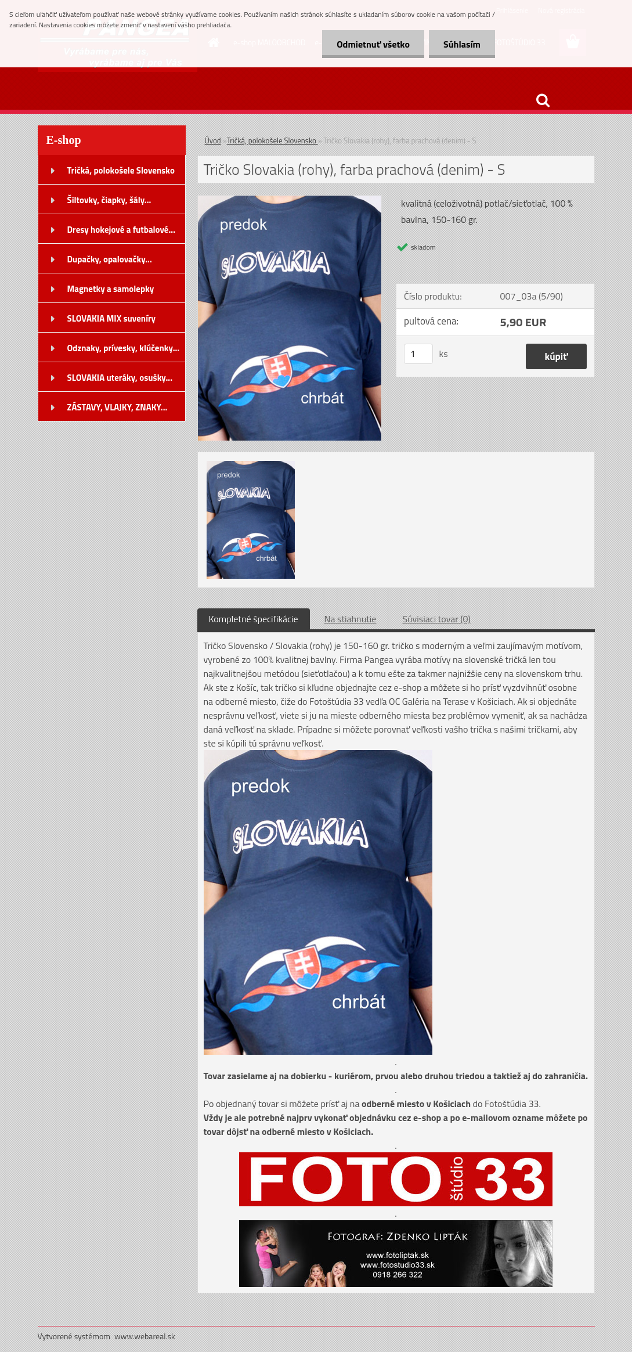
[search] (542, 100)
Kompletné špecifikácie (253, 619)
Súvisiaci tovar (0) (436, 619)
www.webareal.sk (144, 1336)
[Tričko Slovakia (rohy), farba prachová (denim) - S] (290, 200)
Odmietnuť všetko (373, 44)
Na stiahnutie (350, 619)
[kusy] (418, 354)
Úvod (213, 140)
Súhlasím (462, 44)
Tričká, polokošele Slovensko (272, 140)
